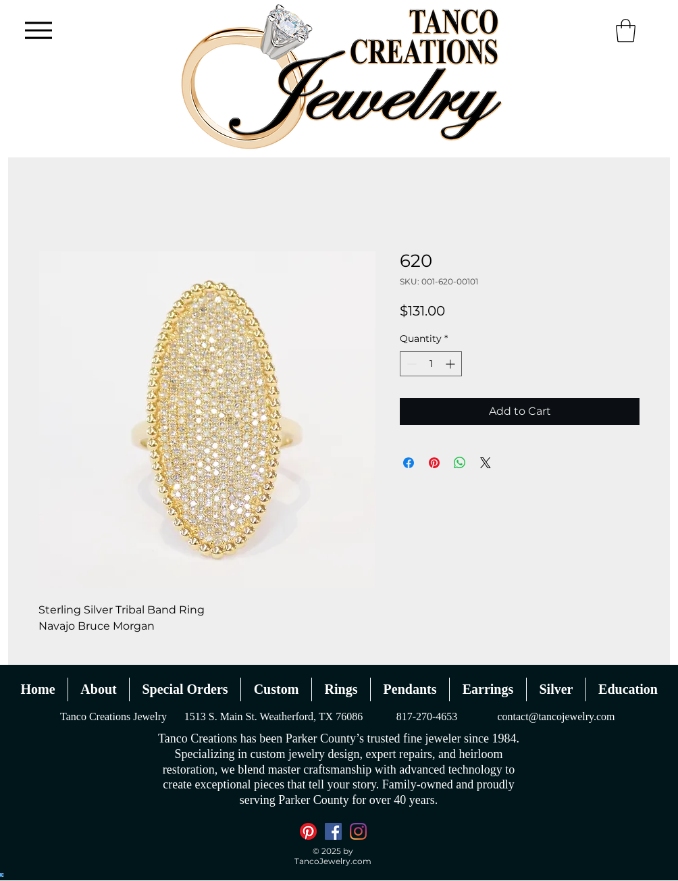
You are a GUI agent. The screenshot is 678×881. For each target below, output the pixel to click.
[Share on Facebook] (408, 463)
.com (360, 861)
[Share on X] (485, 463)
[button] (625, 31)
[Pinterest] (308, 831)
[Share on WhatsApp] (460, 463)
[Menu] (38, 30)
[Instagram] (358, 831)
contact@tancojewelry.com (556, 716)
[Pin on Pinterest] (434, 463)
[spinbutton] (431, 364)
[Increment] (451, 364)
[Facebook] (333, 831)
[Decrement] (410, 364)
